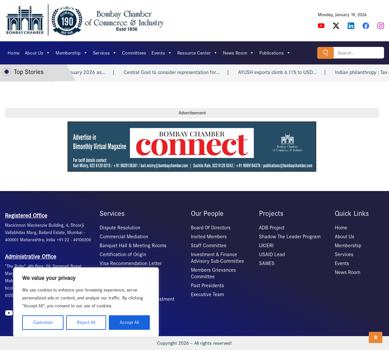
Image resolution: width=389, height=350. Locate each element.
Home (14, 53)
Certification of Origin (123, 254)
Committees (134, 53)
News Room (238, 52)
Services (105, 52)
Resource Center (197, 52)
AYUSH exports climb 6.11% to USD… (282, 72)
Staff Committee (209, 246)
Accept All (129, 322)
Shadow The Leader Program (290, 237)
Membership (72, 52)
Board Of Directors (211, 228)
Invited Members (209, 237)
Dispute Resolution (120, 228)
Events (161, 52)
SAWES (267, 263)
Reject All (86, 322)
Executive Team (207, 294)
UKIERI (266, 246)
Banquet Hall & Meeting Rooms (133, 246)
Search (325, 53)
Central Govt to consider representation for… (177, 72)
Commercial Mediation (124, 237)
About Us (37, 52)
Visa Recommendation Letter (131, 263)
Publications (275, 52)
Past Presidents (207, 286)
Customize (43, 322)
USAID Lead (272, 254)
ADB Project (271, 228)
